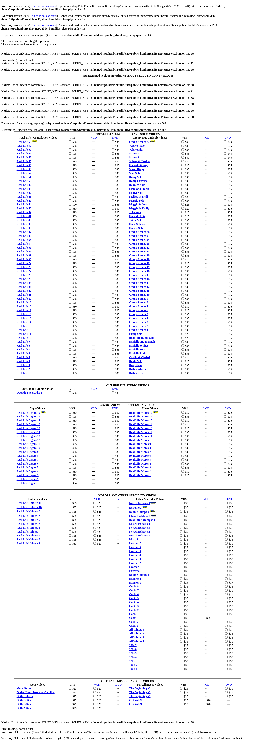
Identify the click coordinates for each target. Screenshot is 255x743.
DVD (115, 137)
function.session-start (44, 6)
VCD (94, 137)
